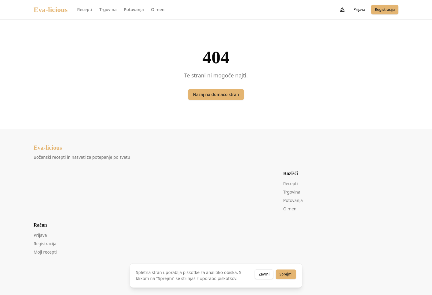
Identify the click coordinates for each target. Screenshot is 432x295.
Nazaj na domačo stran (216, 94)
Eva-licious (51, 10)
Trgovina (108, 9)
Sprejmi (285, 274)
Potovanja (134, 9)
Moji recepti (45, 252)
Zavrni (264, 274)
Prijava (359, 9)
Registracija (385, 9)
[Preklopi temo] (342, 9)
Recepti (84, 9)
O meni (158, 9)
